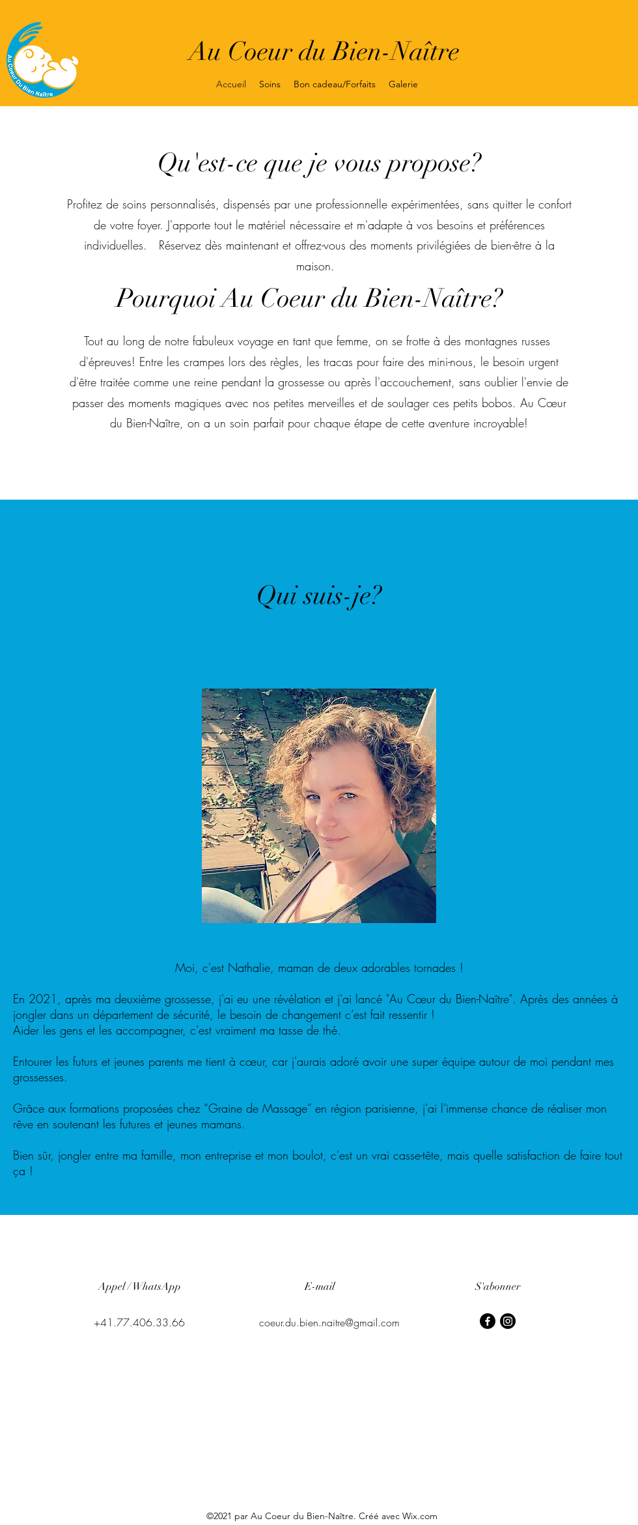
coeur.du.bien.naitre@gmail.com (329, 1322)
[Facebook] (487, 1321)
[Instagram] (508, 1321)
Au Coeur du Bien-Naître (324, 51)
